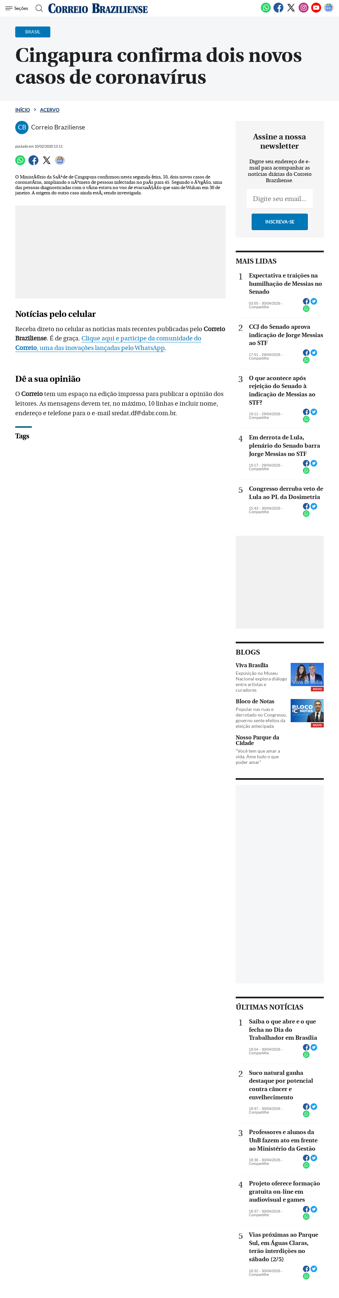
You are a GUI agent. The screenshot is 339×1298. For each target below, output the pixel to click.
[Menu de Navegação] (17, 8)
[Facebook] (278, 11)
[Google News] (329, 11)
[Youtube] (316, 11)
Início (22, 110)
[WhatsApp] (266, 11)
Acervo (49, 110)
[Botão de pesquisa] (37, 8)
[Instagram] (304, 11)
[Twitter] (291, 11)
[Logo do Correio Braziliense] (98, 8)
